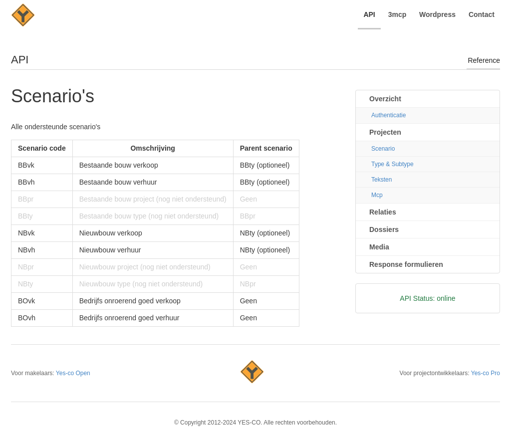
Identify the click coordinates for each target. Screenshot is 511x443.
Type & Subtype (392, 164)
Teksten (381, 179)
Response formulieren (406, 264)
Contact (482, 14)
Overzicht (385, 99)
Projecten (385, 132)
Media (379, 247)
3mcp (397, 14)
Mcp (377, 195)
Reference (484, 60)
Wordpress (437, 14)
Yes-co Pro (485, 373)
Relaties (382, 212)
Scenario (383, 148)
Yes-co (252, 373)
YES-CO (23, 16)
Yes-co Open (73, 373)
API (369, 14)
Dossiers (384, 229)
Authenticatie (388, 115)
